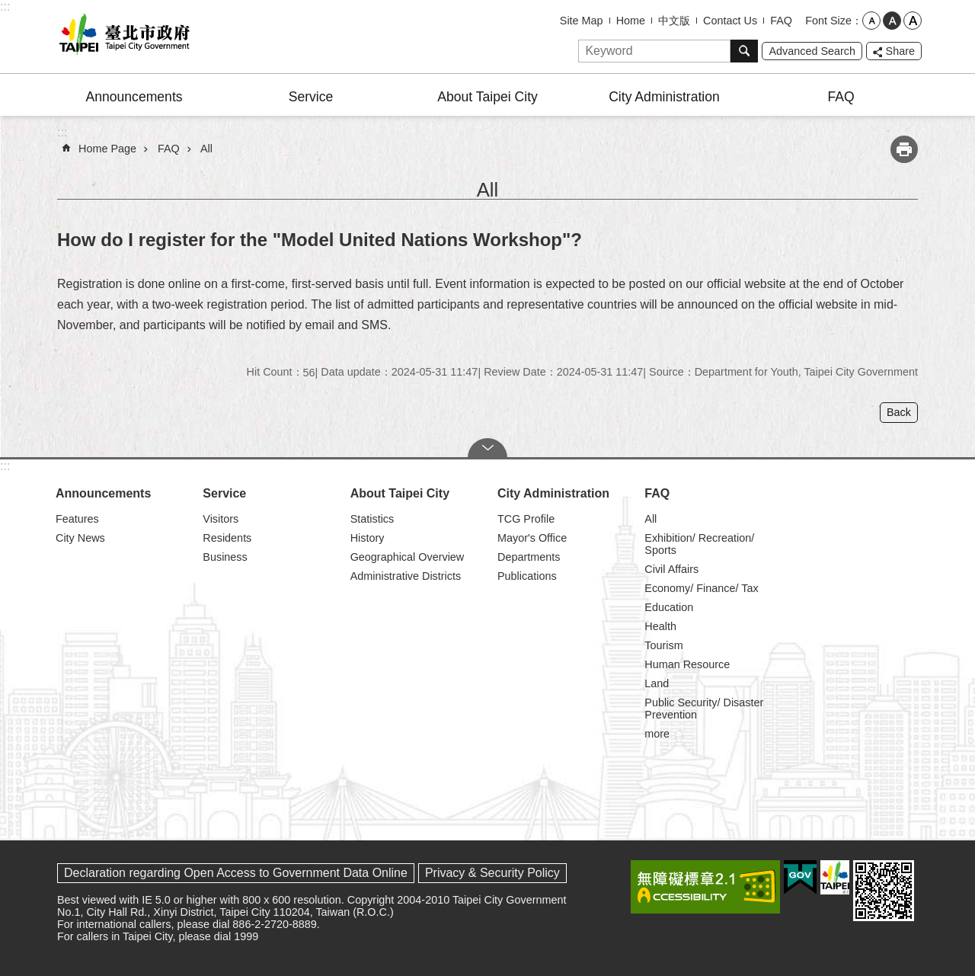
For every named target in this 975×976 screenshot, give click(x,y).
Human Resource (687, 664)
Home (630, 21)
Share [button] (900, 51)
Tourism (663, 645)
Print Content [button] (904, 149)
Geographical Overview (407, 557)
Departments (528, 557)
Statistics (372, 519)
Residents (227, 538)
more (657, 734)
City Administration (664, 96)
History (367, 538)
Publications (527, 576)
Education (668, 607)
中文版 (674, 21)
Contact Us (730, 21)
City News (80, 538)
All (206, 148)
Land (656, 683)
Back (899, 412)
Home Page (107, 148)
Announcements (133, 96)
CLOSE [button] (487, 448)
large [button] (912, 20)
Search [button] (744, 51)
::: (5, 6)
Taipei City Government (122, 36)
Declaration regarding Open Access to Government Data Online (236, 872)
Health (660, 626)
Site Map (581, 21)
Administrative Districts (406, 576)
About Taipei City (487, 96)
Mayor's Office (532, 538)
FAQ (781, 21)
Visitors (220, 519)
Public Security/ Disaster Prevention (703, 708)
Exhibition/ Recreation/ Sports (699, 544)
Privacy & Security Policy (492, 872)
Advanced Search (812, 51)
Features (77, 519)
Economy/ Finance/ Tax (701, 588)
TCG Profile (526, 519)
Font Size (828, 20)
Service (311, 96)
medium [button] (892, 20)
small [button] (871, 20)
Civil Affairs (671, 569)
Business (225, 557)
